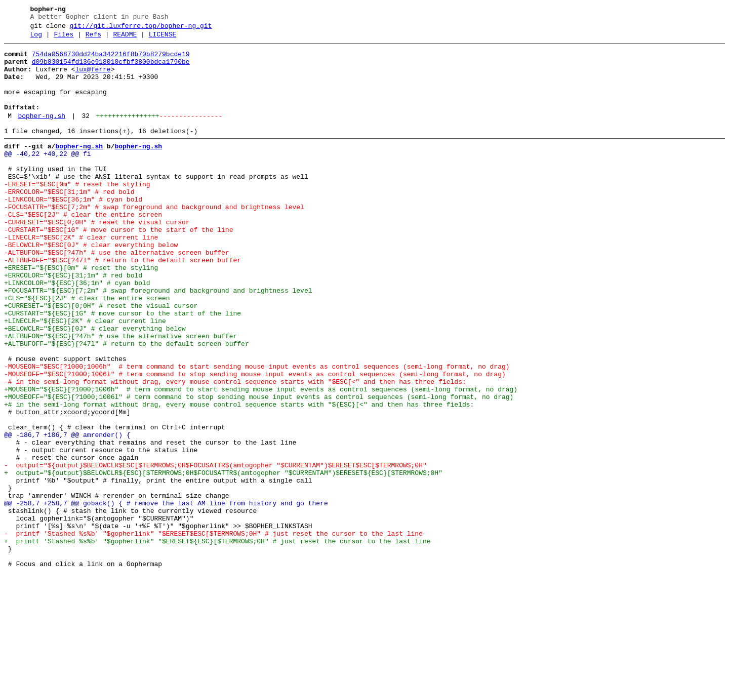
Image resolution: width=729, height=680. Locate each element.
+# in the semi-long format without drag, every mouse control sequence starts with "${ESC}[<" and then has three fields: (239, 477)
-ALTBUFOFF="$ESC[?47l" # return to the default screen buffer (122, 304)
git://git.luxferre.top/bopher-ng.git (141, 28)
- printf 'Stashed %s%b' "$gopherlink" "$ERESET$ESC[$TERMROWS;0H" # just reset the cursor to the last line (213, 632)
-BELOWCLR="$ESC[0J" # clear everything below (91, 286)
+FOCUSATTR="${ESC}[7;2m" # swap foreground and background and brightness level (158, 340)
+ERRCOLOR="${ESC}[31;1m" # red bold (73, 322)
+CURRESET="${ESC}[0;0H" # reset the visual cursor (100, 359)
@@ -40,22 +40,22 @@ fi (47, 176)
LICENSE (163, 39)
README (125, 39)
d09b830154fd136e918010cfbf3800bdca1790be (111, 69)
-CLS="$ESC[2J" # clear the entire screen (83, 249)
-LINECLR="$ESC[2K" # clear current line (81, 277)
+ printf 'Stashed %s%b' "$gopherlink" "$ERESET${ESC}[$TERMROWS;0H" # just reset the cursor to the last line (217, 641)
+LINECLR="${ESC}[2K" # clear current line (85, 377)
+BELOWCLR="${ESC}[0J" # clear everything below (95, 386)
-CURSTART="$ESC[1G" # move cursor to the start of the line (118, 267)
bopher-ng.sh (41, 134)
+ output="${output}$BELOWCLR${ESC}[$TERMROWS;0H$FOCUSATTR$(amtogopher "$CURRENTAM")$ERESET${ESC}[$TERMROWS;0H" (225, 559)
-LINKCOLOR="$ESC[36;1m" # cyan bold (73, 231)
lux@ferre (92, 78)
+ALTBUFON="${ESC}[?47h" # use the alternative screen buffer (120, 395)
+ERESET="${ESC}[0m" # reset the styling (81, 313)
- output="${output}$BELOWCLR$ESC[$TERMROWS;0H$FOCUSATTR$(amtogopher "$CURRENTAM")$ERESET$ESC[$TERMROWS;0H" (217, 550)
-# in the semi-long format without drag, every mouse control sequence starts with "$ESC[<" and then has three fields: (235, 450)
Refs (93, 39)
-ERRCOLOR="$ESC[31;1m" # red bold (69, 222)
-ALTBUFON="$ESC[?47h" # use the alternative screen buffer (116, 295)
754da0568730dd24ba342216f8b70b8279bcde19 (111, 60)
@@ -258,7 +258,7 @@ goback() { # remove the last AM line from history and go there (166, 596)
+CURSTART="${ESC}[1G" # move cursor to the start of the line (122, 368)
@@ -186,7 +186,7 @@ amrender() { (67, 513)
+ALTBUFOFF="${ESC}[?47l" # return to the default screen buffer (126, 404)
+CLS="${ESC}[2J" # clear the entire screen (87, 349)
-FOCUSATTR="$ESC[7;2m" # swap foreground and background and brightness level (154, 240)
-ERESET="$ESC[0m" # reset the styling (77, 213)
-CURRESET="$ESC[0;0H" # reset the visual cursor (97, 258)
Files (63, 39)
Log (36, 39)
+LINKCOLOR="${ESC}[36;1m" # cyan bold (77, 331)
